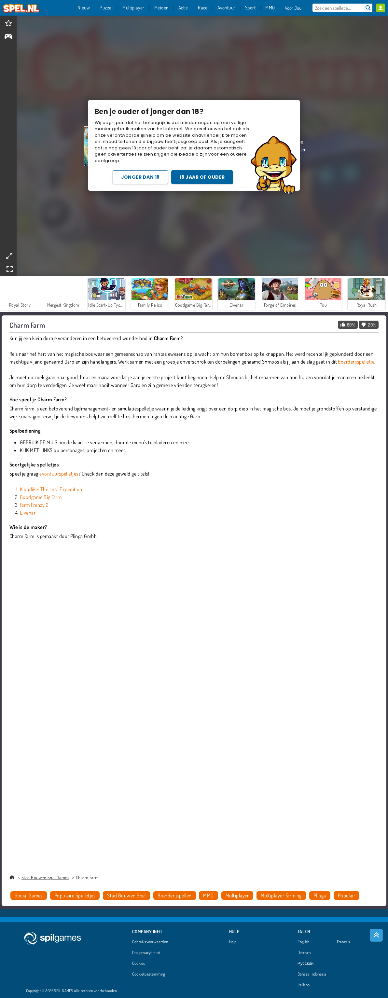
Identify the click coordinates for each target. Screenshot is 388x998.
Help (233, 942)
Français (343, 942)
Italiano (304, 985)
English (304, 942)
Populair (346, 895)
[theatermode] (9, 256)
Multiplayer (237, 895)
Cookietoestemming (148, 974)
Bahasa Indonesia (312, 974)
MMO (208, 895)
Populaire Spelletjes (75, 895)
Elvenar (27, 512)
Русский (306, 963)
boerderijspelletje (356, 361)
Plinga (319, 895)
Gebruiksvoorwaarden (150, 942)
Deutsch (304, 952)
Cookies (138, 963)
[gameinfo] (8, 37)
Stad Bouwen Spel (126, 895)
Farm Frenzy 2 (34, 505)
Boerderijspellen (175, 895)
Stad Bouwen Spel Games (45, 877)
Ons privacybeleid (146, 952)
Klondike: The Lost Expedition (51, 489)
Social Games (29, 895)
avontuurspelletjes (58, 473)
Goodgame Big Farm (41, 497)
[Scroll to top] (376, 935)
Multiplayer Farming (281, 895)
